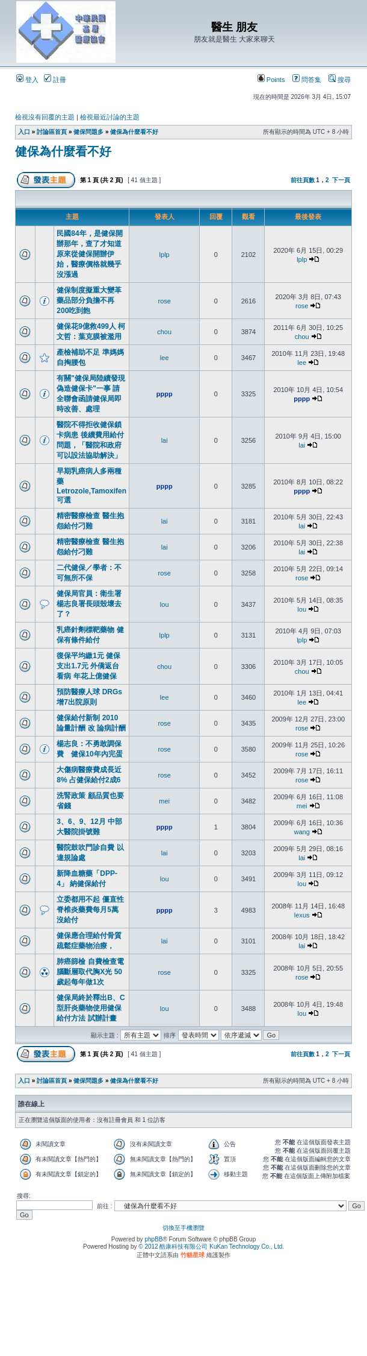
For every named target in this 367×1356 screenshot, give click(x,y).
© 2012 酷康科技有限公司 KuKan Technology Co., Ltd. (211, 1246)
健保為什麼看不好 (134, 131)
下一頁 (341, 180)
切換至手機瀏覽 (183, 1228)
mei (164, 801)
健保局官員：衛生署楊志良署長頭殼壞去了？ (89, 603)
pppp (164, 394)
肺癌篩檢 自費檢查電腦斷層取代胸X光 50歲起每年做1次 (90, 971)
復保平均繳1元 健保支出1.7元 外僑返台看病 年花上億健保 (88, 665)
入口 (24, 131)
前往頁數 (303, 180)
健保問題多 (88, 131)
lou (164, 604)
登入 (27, 79)
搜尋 (339, 79)
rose (164, 301)
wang (302, 831)
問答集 (306, 79)
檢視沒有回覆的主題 (45, 117)
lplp (164, 254)
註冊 (55, 79)
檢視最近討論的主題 (110, 117)
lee (164, 357)
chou (164, 331)
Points (271, 79)
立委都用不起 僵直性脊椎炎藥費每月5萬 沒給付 (90, 909)
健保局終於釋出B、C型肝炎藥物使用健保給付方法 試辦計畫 (91, 1007)
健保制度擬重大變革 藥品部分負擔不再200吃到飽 (89, 300)
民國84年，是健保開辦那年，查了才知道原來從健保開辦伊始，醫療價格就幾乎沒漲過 (89, 254)
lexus (302, 915)
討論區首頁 (52, 131)
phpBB (153, 1239)
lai (164, 440)
